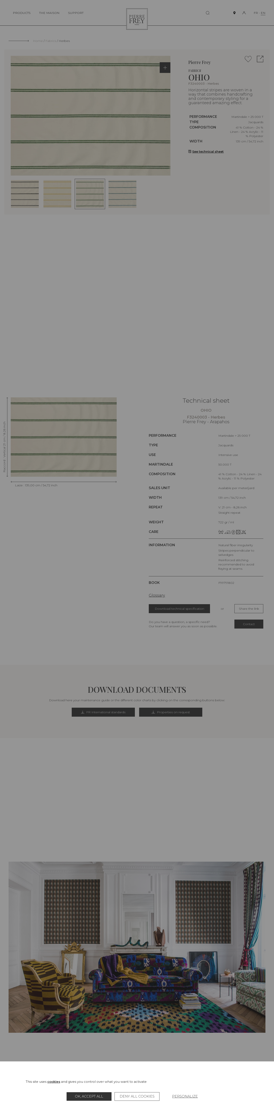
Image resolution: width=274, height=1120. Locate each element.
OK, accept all (89, 1096)
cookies (53, 1082)
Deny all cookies (137, 1096)
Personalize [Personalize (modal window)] (185, 1096)
